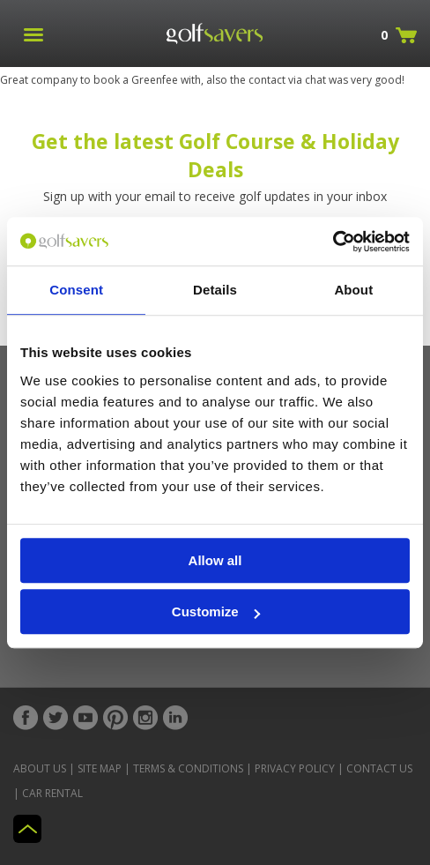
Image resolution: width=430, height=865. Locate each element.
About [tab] (353, 289)
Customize (216, 611)
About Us (39, 768)
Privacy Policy (295, 768)
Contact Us (379, 768)
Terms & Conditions (188, 768)
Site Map (100, 768)
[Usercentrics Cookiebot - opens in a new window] (333, 241)
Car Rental (52, 793)
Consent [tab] (76, 289)
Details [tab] (215, 289)
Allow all (215, 560)
